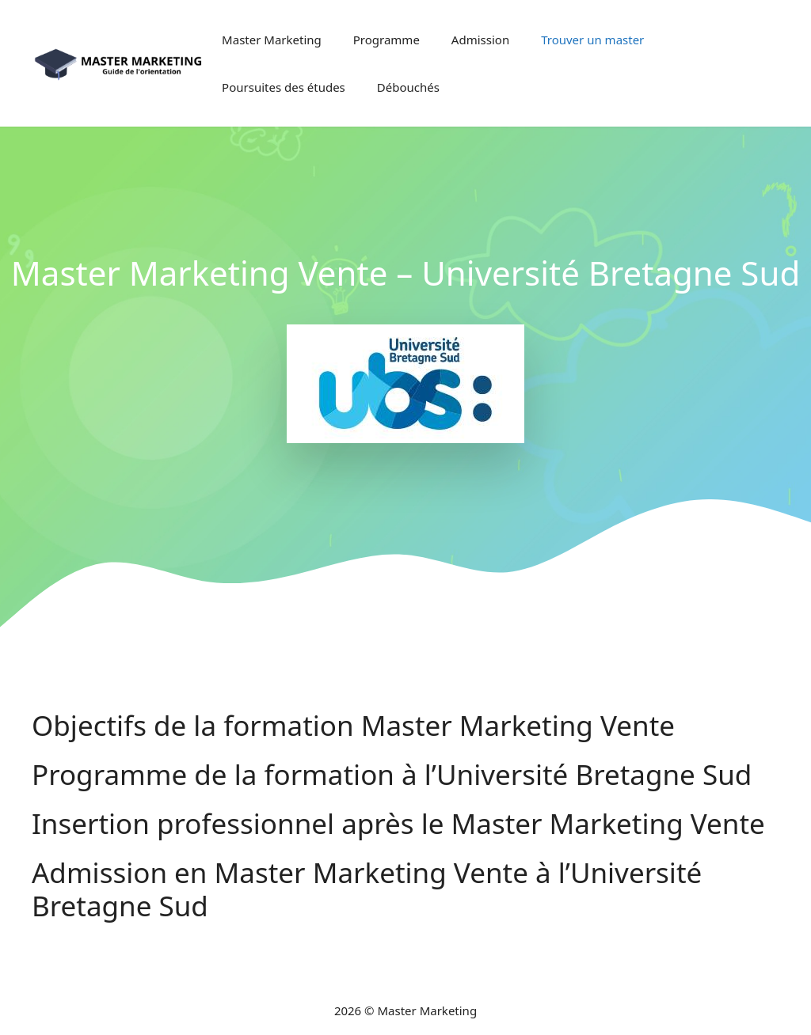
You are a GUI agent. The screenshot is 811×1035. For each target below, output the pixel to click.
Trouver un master (592, 39)
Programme (386, 39)
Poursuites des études (283, 87)
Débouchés (408, 87)
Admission (480, 39)
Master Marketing (272, 39)
